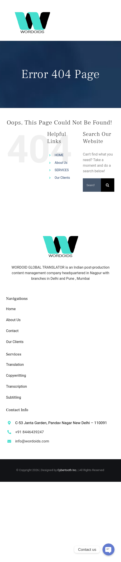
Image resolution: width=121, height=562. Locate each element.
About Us (61, 162)
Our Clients (62, 177)
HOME (59, 155)
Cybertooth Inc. (67, 470)
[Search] (107, 185)
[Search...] (92, 185)
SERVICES (62, 170)
